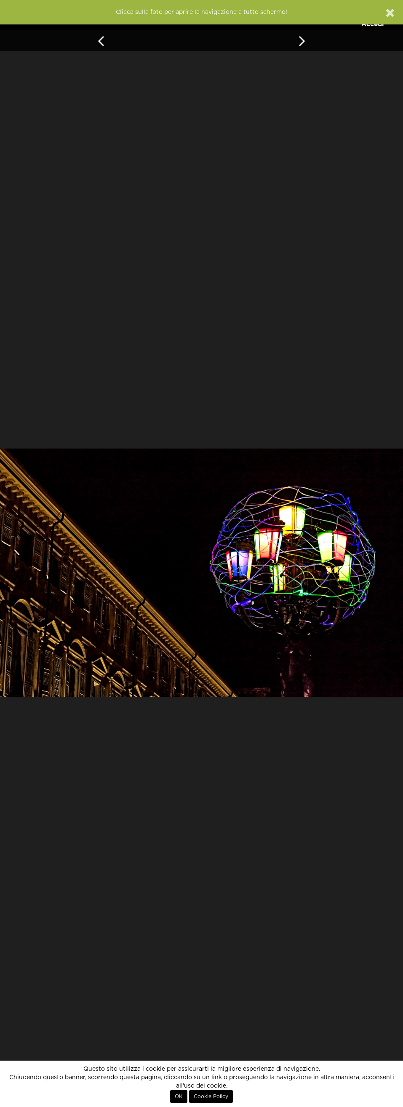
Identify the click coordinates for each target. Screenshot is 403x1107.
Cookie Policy (211, 1096)
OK (179, 1096)
